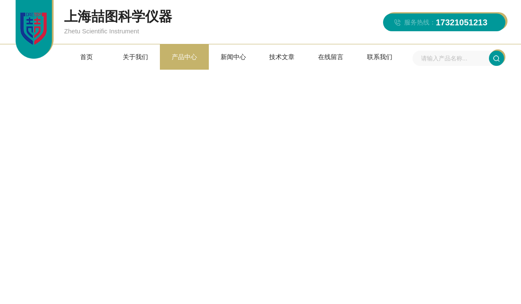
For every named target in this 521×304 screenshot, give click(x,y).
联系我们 (379, 56)
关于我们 (135, 56)
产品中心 (184, 56)
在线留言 (330, 56)
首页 (86, 56)
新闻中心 (233, 56)
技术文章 (281, 56)
